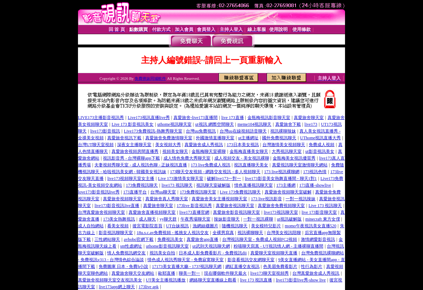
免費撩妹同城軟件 (150, 78)
